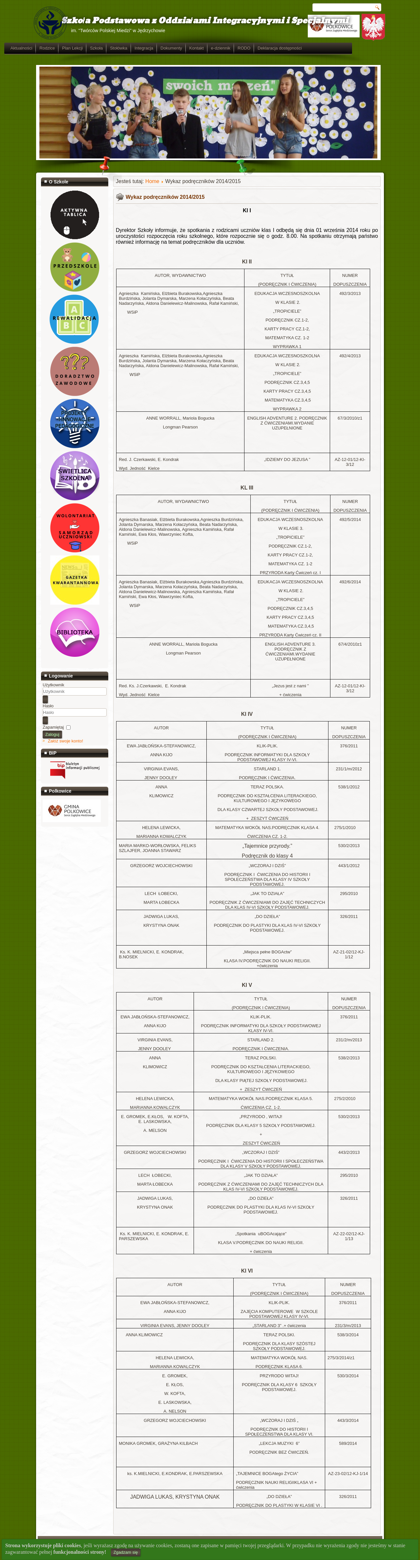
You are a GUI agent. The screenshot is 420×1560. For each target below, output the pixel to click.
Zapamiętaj (53, 727)
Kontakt (228, 48)
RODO (275, 48)
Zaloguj (52, 734)
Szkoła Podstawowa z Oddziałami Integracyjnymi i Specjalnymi (194, 21)
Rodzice (79, 48)
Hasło (48, 705)
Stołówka (150, 48)
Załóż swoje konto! (65, 740)
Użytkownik (53, 684)
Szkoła (128, 48)
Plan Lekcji (104, 48)
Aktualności (53, 48)
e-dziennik (252, 48)
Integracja (175, 48)
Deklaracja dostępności (311, 48)
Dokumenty (203, 48)
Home (152, 181)
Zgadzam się (126, 1552)
